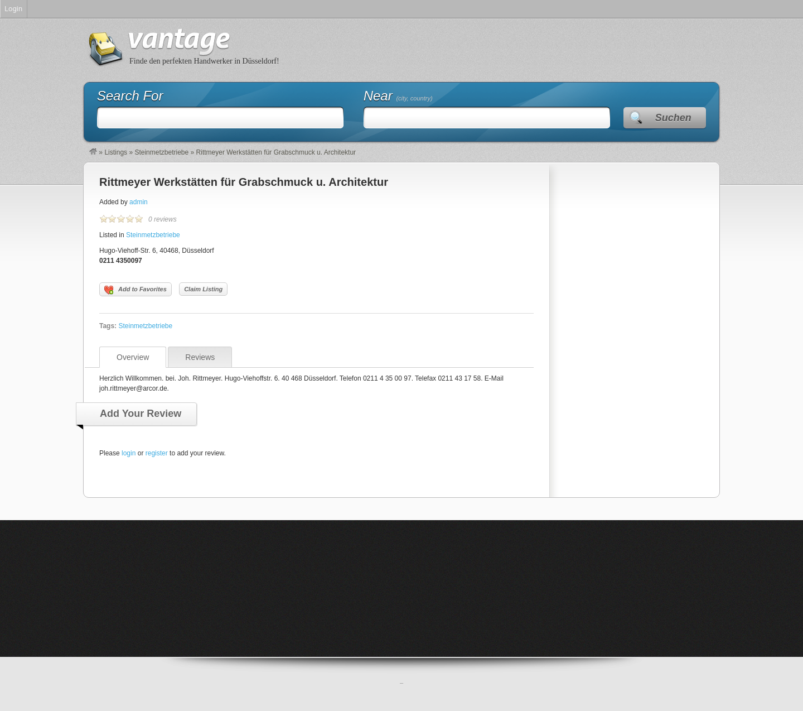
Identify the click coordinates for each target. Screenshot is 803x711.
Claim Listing (203, 289)
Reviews (200, 357)
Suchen (673, 117)
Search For (130, 95)
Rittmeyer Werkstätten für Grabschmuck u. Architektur (243, 182)
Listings (115, 152)
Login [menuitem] (13, 8)
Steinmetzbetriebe (161, 152)
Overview (133, 357)
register (157, 453)
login (129, 453)
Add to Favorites (135, 290)
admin (138, 202)
